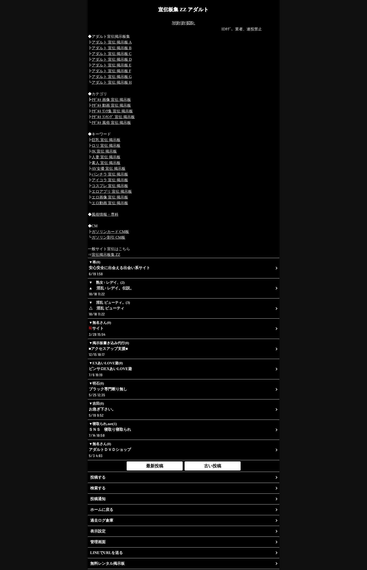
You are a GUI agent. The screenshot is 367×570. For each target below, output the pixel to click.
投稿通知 (98, 499)
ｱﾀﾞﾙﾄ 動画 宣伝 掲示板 (111, 105)
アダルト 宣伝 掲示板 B (112, 48)
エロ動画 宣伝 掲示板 (110, 203)
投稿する (98, 477)
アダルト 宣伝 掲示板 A (112, 42)
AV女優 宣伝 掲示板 (108, 168)
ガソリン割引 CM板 (108, 237)
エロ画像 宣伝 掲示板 (110, 197)
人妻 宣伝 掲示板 (106, 157)
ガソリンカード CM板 (110, 232)
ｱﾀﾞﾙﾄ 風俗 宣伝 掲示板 (111, 123)
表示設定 (98, 531)
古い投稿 (212, 466)
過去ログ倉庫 (101, 520)
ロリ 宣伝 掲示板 (106, 146)
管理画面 (98, 542)
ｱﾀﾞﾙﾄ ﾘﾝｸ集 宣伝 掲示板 (112, 111)
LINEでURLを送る (106, 553)
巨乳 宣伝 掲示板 (106, 140)
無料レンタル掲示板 (107, 563)
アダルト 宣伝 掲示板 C (112, 54)
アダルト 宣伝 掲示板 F (111, 71)
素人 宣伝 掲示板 (106, 163)
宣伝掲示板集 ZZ (106, 255)
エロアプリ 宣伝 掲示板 (112, 191)
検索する (98, 488)
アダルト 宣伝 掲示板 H (112, 82)
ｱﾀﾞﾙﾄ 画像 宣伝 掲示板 (111, 100)
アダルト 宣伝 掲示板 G (112, 77)
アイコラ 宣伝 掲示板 (110, 180)
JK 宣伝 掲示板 (104, 151)
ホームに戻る (101, 510)
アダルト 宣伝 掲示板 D (112, 59)
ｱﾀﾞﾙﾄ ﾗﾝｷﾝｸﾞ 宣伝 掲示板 (113, 117)
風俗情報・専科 (105, 214)
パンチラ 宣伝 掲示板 (110, 174)
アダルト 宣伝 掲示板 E (111, 65)
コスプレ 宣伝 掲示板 (110, 186)
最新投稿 (154, 466)
